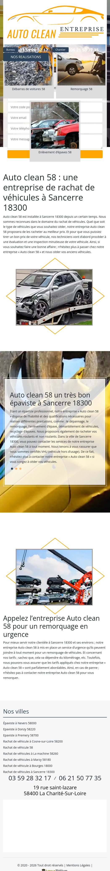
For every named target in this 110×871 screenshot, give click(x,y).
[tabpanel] (55, 429)
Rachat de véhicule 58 (18, 747)
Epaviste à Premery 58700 (20, 735)
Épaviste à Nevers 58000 (20, 723)
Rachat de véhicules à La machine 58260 (30, 754)
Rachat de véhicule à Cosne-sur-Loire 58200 (33, 741)
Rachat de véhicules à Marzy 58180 (27, 760)
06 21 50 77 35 (84, 50)
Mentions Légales (78, 865)
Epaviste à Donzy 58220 (19, 729)
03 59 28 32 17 (34, 50)
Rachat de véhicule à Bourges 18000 (27, 766)
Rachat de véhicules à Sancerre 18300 (29, 772)
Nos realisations (26, 57)
